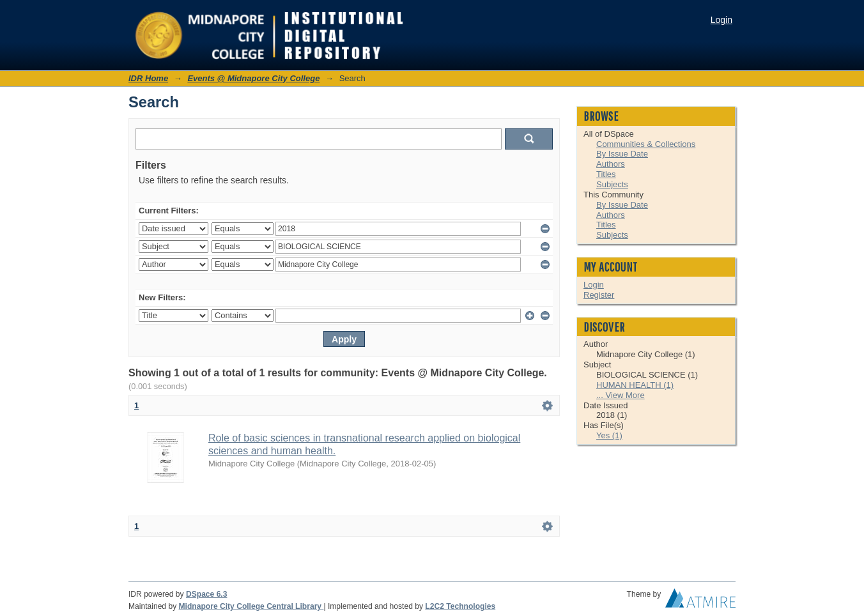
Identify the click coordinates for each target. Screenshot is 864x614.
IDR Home (148, 78)
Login (721, 20)
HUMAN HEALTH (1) (635, 385)
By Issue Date (622, 153)
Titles (606, 174)
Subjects (612, 184)
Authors (610, 164)
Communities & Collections (645, 144)
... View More (620, 395)
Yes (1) (609, 435)
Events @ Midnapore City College (253, 78)
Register (598, 295)
